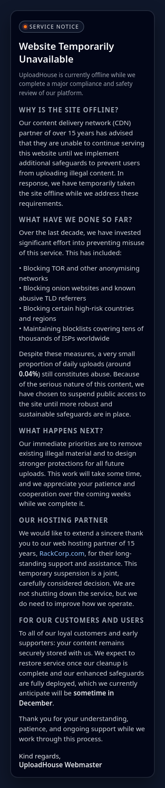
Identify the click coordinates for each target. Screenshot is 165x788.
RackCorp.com (61, 553)
